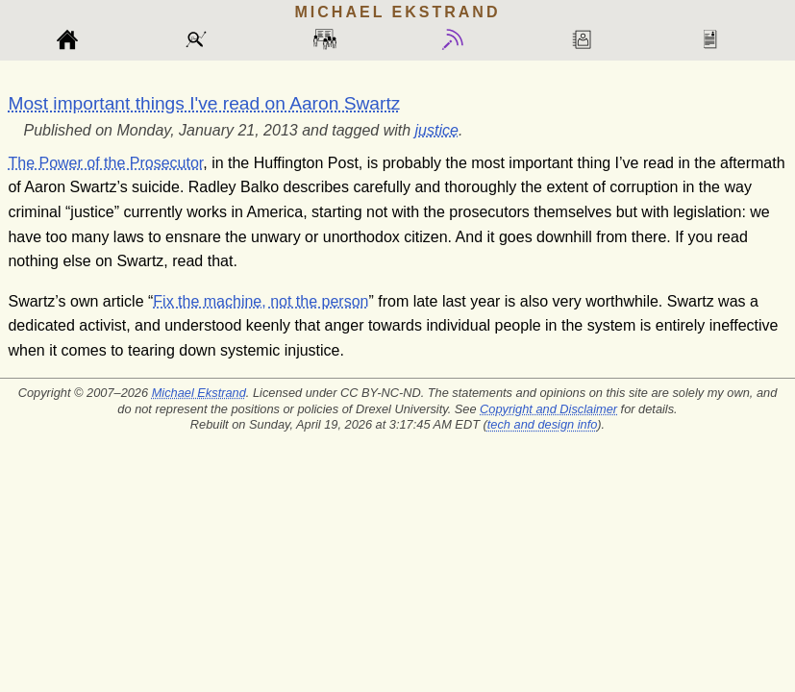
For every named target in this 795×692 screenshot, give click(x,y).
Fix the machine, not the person (260, 301)
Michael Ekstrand (199, 392)
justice (437, 130)
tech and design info (542, 424)
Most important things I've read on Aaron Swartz (204, 103)
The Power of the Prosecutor (105, 163)
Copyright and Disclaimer (548, 409)
